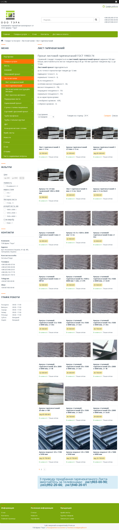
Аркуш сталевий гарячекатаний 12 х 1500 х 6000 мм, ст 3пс (50, 322)
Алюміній (8, 70)
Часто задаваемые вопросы (15, 156)
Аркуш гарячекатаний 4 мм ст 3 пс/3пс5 (104, 190)
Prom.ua (71, 525)
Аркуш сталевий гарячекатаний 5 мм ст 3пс (50, 235)
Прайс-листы (9, 133)
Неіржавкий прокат (12, 74)
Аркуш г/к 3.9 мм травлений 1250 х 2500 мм (49, 191)
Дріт (6, 124)
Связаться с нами (67, 518)
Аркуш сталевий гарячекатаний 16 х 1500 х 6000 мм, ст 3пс (104, 322)
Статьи (7, 142)
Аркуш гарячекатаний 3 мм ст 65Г (104, 148)
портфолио (35, 518)
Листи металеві (28, 41)
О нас (34, 34)
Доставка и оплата (60, 34)
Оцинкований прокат (13, 103)
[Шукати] (96, 20)
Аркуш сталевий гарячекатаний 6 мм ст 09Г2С (50, 279)
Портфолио (8, 57)
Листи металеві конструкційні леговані (17, 90)
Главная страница (8, 518)
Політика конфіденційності (77, 528)
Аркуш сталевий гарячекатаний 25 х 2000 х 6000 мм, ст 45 (104, 366)
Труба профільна (11, 116)
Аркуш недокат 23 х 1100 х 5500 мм (50, 453)
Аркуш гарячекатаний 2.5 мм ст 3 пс (76, 148)
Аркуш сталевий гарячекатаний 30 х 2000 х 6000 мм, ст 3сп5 (104, 410)
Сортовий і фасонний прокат (16, 111)
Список (115, 115)
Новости (7, 137)
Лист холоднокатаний (14, 82)
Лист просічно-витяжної (15, 95)
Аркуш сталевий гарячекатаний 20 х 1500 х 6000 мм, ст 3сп (77, 366)
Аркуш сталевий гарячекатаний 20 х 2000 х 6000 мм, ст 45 (50, 366)
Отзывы (7, 151)
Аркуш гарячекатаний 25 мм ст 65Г (49, 409)
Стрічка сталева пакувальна (16, 107)
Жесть (6, 66)
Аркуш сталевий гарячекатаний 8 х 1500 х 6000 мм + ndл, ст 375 (77, 279)
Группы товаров (66, 515)
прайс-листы (65, 512)
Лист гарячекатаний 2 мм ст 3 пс (49, 148)
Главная (6, 34)
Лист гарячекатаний (13, 86)
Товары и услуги (20, 34)
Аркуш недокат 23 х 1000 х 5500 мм (77, 453)
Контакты (45, 34)
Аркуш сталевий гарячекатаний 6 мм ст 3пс (104, 235)
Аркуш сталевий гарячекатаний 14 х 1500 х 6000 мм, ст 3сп (77, 322)
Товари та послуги (12, 41)
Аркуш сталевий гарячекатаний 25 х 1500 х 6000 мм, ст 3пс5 (77, 410)
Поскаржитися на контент (56, 528)
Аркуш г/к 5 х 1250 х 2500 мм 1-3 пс (77, 234)
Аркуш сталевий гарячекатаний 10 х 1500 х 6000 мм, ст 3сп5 (104, 279)
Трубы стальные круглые (14, 120)
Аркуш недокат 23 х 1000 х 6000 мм (104, 453)
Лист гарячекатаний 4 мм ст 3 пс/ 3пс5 (76, 190)
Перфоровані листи (12, 99)
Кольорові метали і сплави (15, 128)
